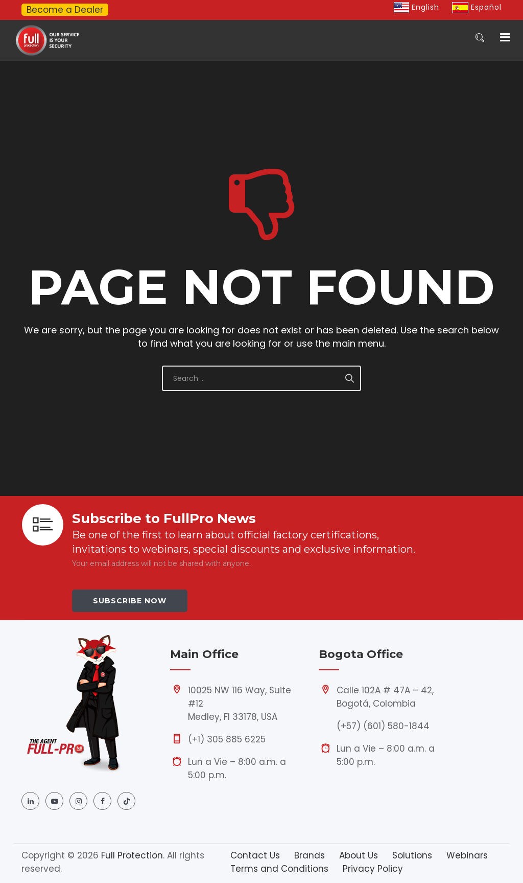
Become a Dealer (65, 10)
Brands (309, 855)
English (416, 7)
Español (477, 7)
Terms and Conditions (279, 869)
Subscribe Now (130, 600)
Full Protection (132, 855)
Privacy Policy (373, 869)
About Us (358, 855)
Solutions (412, 855)
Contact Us (255, 855)
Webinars (467, 855)
